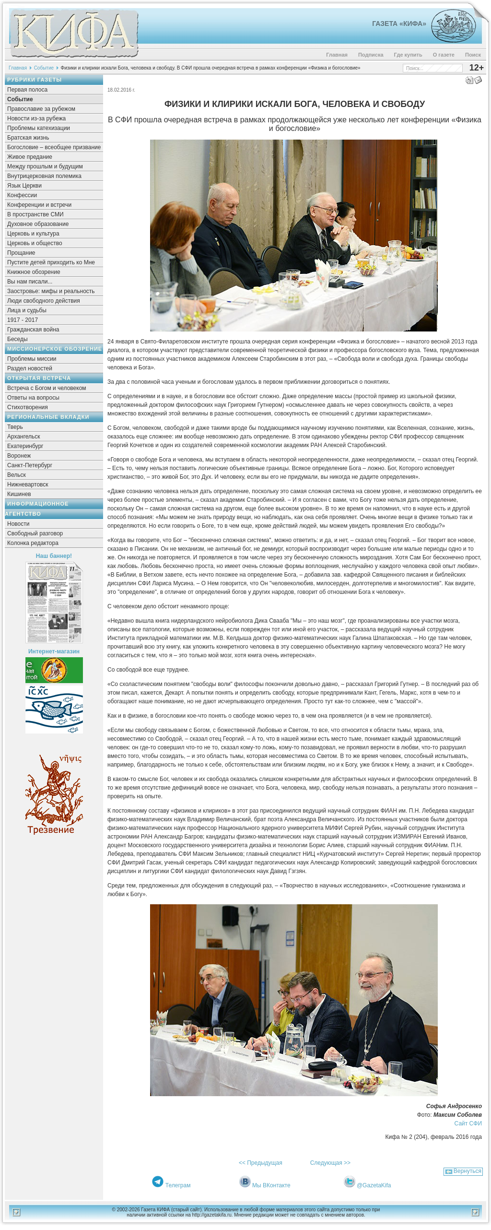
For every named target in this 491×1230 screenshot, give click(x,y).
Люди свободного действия (43, 300)
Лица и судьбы (27, 310)
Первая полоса (27, 89)
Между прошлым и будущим (45, 166)
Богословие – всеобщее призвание (54, 147)
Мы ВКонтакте (271, 1185)
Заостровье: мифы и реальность (51, 291)
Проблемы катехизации (38, 128)
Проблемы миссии (32, 358)
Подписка (371, 55)
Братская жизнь (28, 137)
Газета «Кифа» (399, 23)
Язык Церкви (24, 185)
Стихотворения (27, 407)
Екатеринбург (25, 446)
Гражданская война (33, 329)
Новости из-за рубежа (36, 118)
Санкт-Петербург (29, 465)
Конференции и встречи (39, 204)
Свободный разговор (35, 533)
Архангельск (23, 436)
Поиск (473, 55)
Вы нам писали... (29, 281)
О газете (444, 55)
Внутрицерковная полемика (44, 176)
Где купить (408, 55)
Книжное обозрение (33, 272)
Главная (337, 55)
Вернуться (467, 1171)
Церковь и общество (34, 243)
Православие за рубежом (41, 109)
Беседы (17, 339)
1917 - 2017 (22, 320)
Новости (18, 523)
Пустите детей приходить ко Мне (51, 262)
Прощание (21, 252)
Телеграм (178, 1185)
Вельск (16, 475)
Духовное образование (38, 224)
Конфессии (22, 195)
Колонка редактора (32, 543)
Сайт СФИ (468, 1123)
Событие (44, 68)
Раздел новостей (29, 368)
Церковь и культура (33, 233)
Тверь (15, 427)
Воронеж (19, 455)
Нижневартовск (27, 484)
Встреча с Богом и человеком (46, 388)
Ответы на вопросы (33, 397)
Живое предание (29, 157)
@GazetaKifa (374, 1185)
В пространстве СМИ (35, 214)
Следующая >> (330, 1162)
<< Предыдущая (260, 1162)
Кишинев (19, 494)
